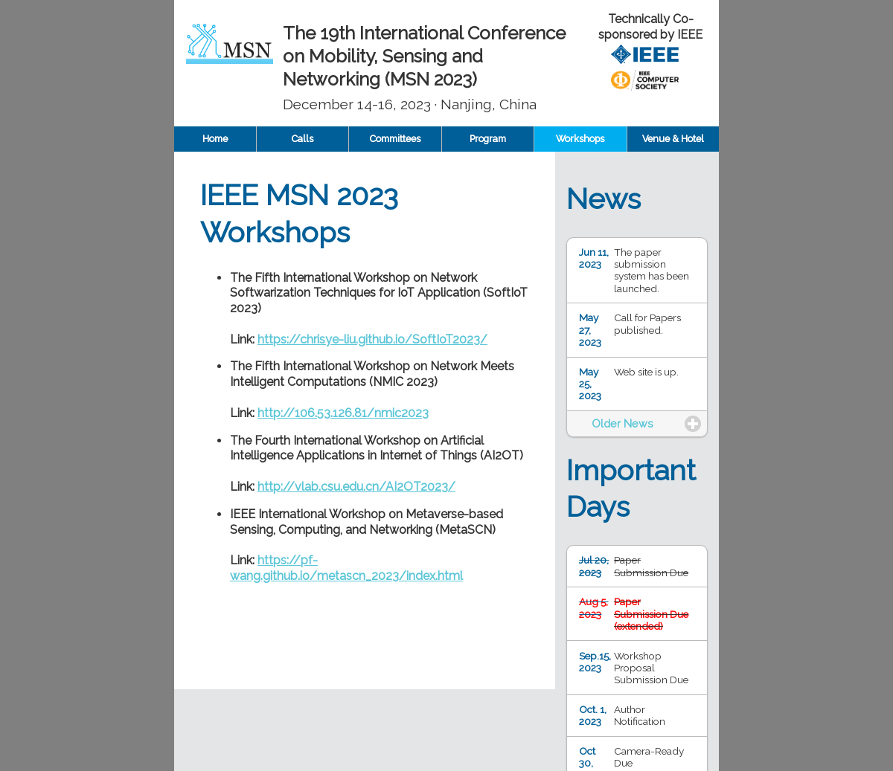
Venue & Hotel (673, 138)
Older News (622, 423)
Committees (395, 138)
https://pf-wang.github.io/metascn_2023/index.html (346, 568)
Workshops (580, 138)
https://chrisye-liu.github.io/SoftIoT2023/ (372, 339)
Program (488, 138)
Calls (302, 138)
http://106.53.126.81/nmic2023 (343, 413)
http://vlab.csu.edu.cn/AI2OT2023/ (356, 487)
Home (215, 138)
